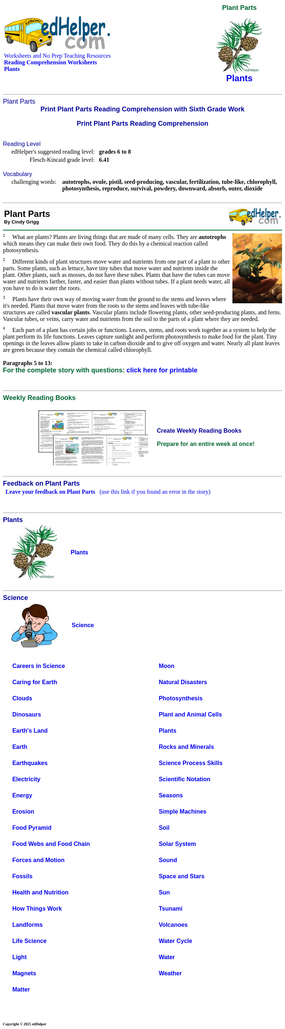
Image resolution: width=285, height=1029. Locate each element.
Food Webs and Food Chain (51, 844)
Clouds (22, 698)
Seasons (171, 795)
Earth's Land (29, 731)
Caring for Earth (34, 682)
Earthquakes (29, 763)
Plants (168, 731)
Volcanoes (173, 925)
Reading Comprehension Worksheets (50, 62)
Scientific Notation (184, 779)
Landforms (27, 925)
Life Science (29, 941)
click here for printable (162, 370)
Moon (167, 666)
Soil (164, 828)
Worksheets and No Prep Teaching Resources (57, 56)
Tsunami (171, 908)
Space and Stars (182, 876)
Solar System (177, 844)
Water (167, 957)
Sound (168, 860)
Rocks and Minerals (186, 747)
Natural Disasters (183, 682)
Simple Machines (183, 811)
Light (19, 957)
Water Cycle (175, 941)
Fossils (22, 876)
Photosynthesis (181, 698)
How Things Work (37, 908)
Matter (21, 989)
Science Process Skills (190, 763)
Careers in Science (38, 666)
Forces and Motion (38, 860)
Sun (164, 892)
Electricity (26, 779)
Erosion (23, 811)
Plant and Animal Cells (190, 714)
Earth (19, 747)
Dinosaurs (26, 714)
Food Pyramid (31, 828)
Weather (170, 973)
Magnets (24, 973)
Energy (22, 795)
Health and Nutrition (40, 892)
